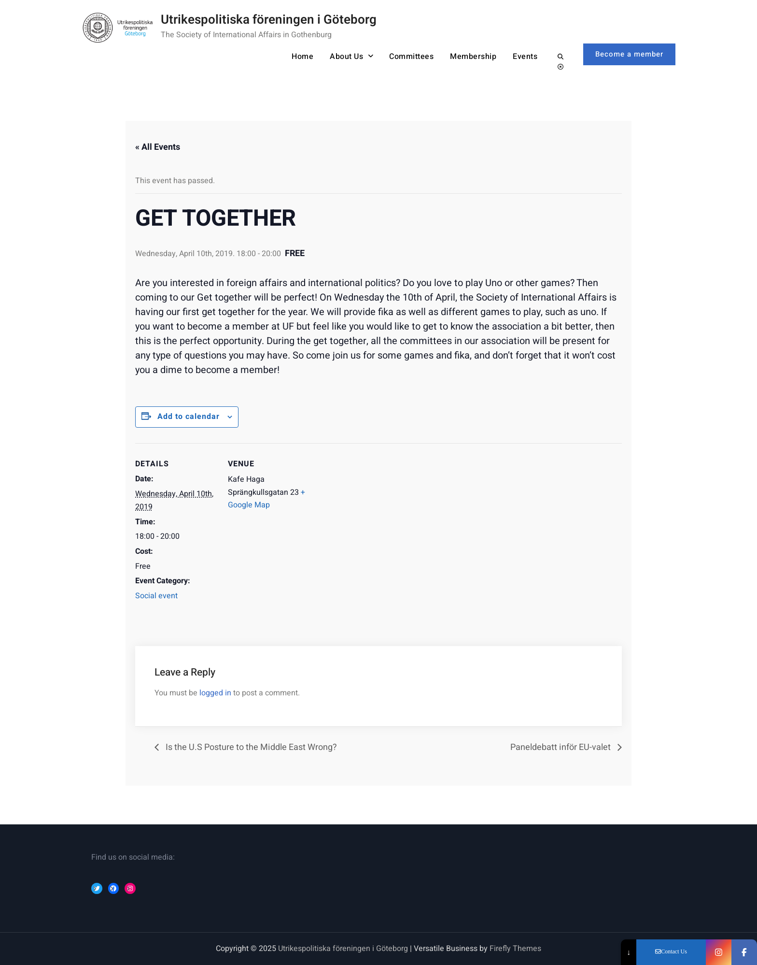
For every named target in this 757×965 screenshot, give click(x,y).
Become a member (629, 54)
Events (525, 56)
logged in (215, 693)
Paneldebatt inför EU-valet (561, 747)
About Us (346, 56)
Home (302, 56)
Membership (473, 56)
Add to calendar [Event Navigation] (188, 416)
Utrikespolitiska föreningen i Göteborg (269, 20)
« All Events (157, 147)
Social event (156, 596)
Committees (411, 56)
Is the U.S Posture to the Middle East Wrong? (250, 747)
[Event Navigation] (371, 510)
